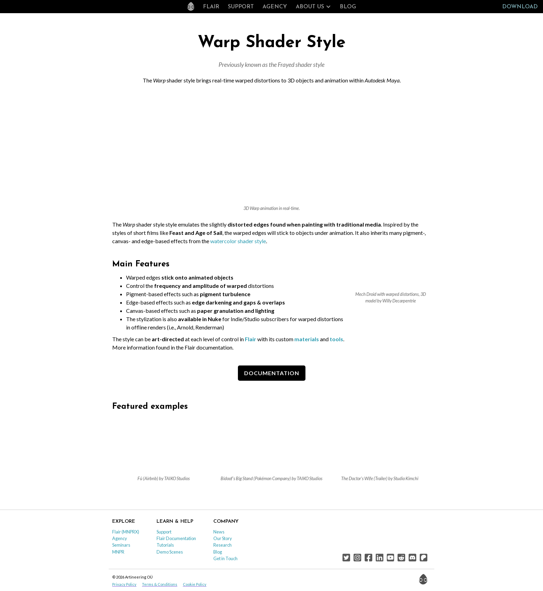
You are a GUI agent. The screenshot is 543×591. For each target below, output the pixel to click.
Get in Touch (225, 558)
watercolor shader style (238, 241)
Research (222, 545)
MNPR (118, 552)
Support (241, 7)
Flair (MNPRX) (125, 532)
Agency (274, 7)
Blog (348, 7)
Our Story (222, 538)
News (218, 532)
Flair (211, 7)
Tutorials (165, 545)
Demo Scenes (170, 552)
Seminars (121, 545)
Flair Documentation (176, 538)
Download (520, 7)
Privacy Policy (124, 584)
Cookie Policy (194, 584)
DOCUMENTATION (271, 373)
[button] (313, 7)
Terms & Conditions (159, 584)
